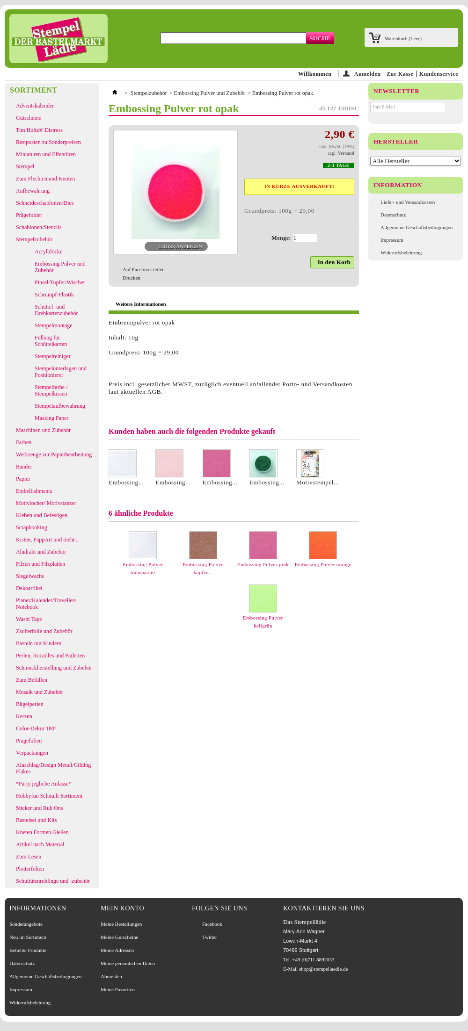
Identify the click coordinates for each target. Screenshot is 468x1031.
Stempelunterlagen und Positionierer (61, 371)
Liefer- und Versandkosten (407, 202)
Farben (23, 442)
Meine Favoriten (118, 989)
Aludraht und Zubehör (41, 551)
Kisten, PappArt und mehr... (47, 539)
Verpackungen (32, 753)
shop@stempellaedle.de (323, 969)
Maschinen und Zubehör (43, 430)
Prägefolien (29, 740)
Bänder (24, 466)
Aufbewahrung (33, 190)
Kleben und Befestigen (41, 515)
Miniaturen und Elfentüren (46, 154)
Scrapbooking (31, 527)
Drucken (131, 278)
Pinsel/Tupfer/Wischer (60, 282)
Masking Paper (51, 418)
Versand (346, 153)
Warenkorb (403, 38)
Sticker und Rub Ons (39, 808)
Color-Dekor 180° (36, 728)
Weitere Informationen (141, 304)
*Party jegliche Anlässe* (44, 783)
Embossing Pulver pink (263, 564)
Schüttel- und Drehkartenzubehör (56, 310)
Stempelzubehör (34, 239)
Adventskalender (35, 105)
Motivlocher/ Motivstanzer (46, 503)
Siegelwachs (30, 576)
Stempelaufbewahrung (60, 406)
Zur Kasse (400, 74)
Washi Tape (29, 619)
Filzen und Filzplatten (40, 564)
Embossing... (126, 482)
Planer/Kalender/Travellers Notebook (46, 603)
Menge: (281, 238)
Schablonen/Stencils (38, 227)
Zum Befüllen (31, 680)
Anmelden (367, 74)
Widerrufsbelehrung (401, 252)
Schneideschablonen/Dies (44, 203)
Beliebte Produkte (27, 950)
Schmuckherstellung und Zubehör (54, 667)
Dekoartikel (29, 588)
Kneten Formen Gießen (42, 832)
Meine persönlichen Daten (128, 963)
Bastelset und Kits (36, 820)
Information (397, 184)
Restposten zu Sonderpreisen (48, 142)
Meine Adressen (117, 950)
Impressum (391, 240)
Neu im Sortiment (27, 937)
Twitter (209, 937)
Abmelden (111, 976)
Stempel (25, 166)
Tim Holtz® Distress (39, 130)
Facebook (212, 924)
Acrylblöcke (48, 251)
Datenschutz (393, 214)
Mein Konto (122, 908)
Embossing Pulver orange (323, 564)
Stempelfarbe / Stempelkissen (51, 390)
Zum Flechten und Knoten (45, 178)
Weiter (355, 549)
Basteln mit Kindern (38, 643)
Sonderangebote (26, 924)
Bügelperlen (30, 704)
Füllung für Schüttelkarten (51, 340)
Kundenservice (438, 74)
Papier (23, 479)
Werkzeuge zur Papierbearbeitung (54, 454)
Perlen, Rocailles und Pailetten (50, 655)
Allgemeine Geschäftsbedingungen (416, 227)
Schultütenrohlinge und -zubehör (53, 881)
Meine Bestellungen (121, 924)
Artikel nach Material (40, 844)
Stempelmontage (54, 325)
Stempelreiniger (53, 356)
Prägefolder (29, 215)
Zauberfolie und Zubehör (44, 631)
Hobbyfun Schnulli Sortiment (49, 796)
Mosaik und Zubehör (39, 692)
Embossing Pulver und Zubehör (60, 267)
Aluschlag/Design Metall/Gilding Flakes (53, 768)
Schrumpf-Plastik (54, 294)
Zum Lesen (28, 856)
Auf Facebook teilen (144, 269)
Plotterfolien (30, 868)
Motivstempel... (317, 482)
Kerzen (24, 716)
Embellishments (34, 491)
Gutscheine (28, 118)
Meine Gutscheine (119, 937)
